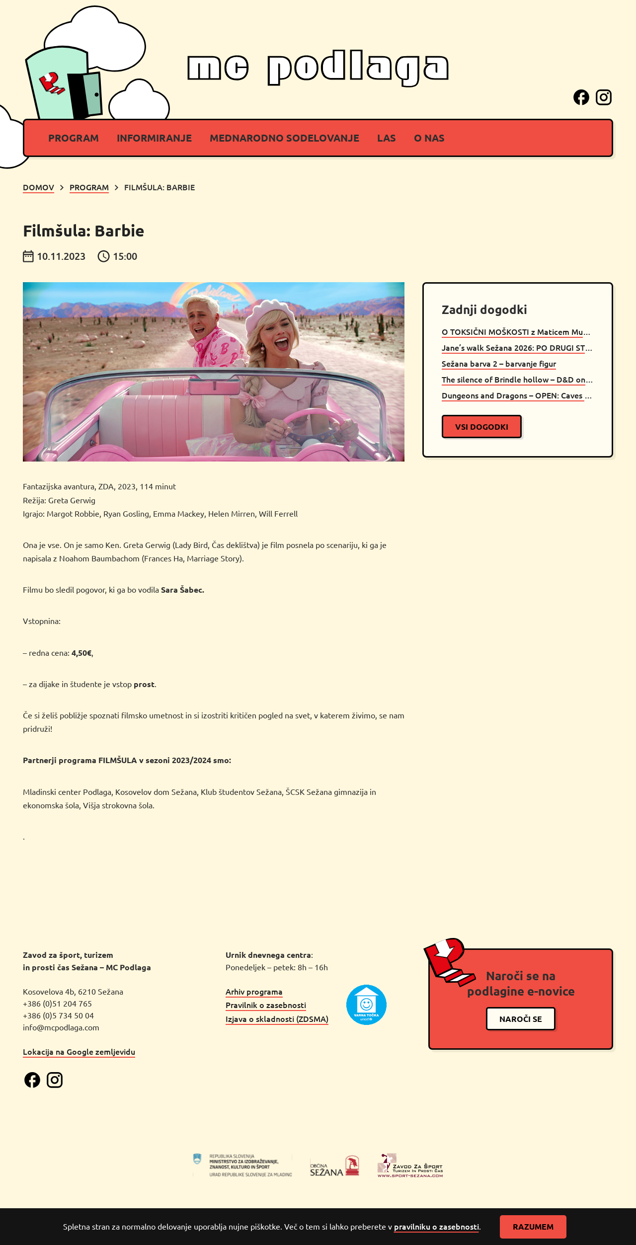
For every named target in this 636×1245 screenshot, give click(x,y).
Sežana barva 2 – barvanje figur (499, 363)
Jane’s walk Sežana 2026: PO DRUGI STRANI (518, 347)
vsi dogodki (481, 426)
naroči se (520, 1018)
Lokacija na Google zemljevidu (79, 1051)
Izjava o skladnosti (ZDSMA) (277, 1018)
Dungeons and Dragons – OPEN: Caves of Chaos (518, 394)
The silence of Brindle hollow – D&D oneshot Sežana (518, 379)
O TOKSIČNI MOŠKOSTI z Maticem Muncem (518, 331)
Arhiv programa (254, 991)
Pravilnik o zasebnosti (266, 1004)
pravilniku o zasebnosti (436, 1226)
